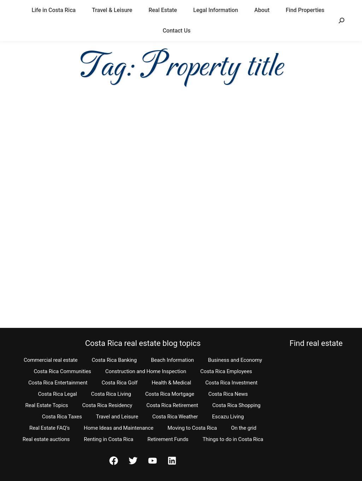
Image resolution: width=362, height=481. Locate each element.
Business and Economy (235, 360)
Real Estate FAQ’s (49, 428)
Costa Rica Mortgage (169, 394)
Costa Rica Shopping (236, 405)
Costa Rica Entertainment (58, 382)
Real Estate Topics (46, 405)
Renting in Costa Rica (108, 439)
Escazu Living (228, 416)
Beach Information (172, 360)
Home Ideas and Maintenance (118, 428)
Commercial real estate (50, 360)
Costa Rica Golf (119, 382)
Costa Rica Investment (231, 382)
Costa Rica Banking (114, 360)
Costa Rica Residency (107, 405)
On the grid (244, 428)
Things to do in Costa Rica (233, 439)
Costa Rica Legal (57, 394)
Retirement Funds (167, 439)
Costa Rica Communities (62, 371)
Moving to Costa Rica (192, 428)
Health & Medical (171, 382)
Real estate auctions (46, 439)
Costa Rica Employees (226, 371)
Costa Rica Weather (175, 416)
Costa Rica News (228, 394)
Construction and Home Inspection (145, 371)
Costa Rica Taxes (62, 416)
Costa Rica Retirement (172, 405)
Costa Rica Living (111, 394)
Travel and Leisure (117, 416)
